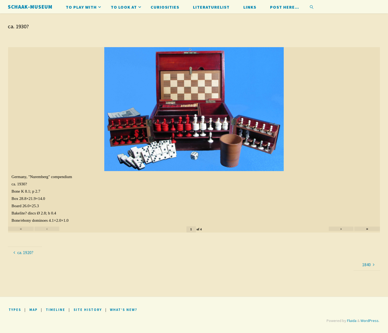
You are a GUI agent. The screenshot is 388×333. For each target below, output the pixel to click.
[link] (312, 6)
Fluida (351, 320)
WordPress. (370, 320)
